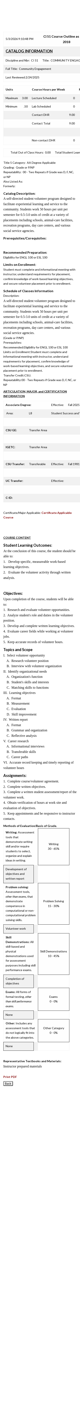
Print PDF (10, 1077)
